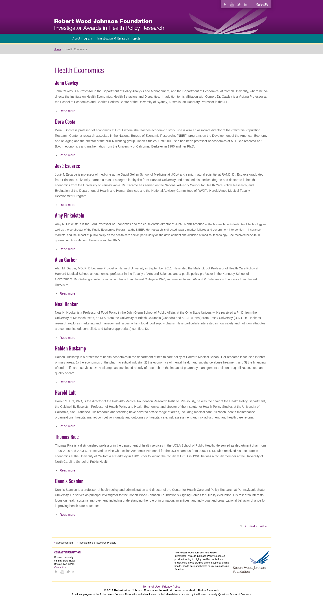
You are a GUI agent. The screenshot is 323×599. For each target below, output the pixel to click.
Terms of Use (151, 586)
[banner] (109, 25)
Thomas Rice (67, 437)
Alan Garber (66, 260)
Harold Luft (65, 392)
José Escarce (67, 166)
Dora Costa (65, 122)
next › (253, 526)
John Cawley (66, 83)
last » (263, 526)
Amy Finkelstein (69, 215)
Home (57, 49)
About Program (82, 38)
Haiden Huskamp (70, 348)
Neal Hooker (66, 304)
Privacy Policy (171, 586)
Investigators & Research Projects (118, 38)
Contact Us (262, 4)
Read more (67, 111)
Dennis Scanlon (69, 481)
